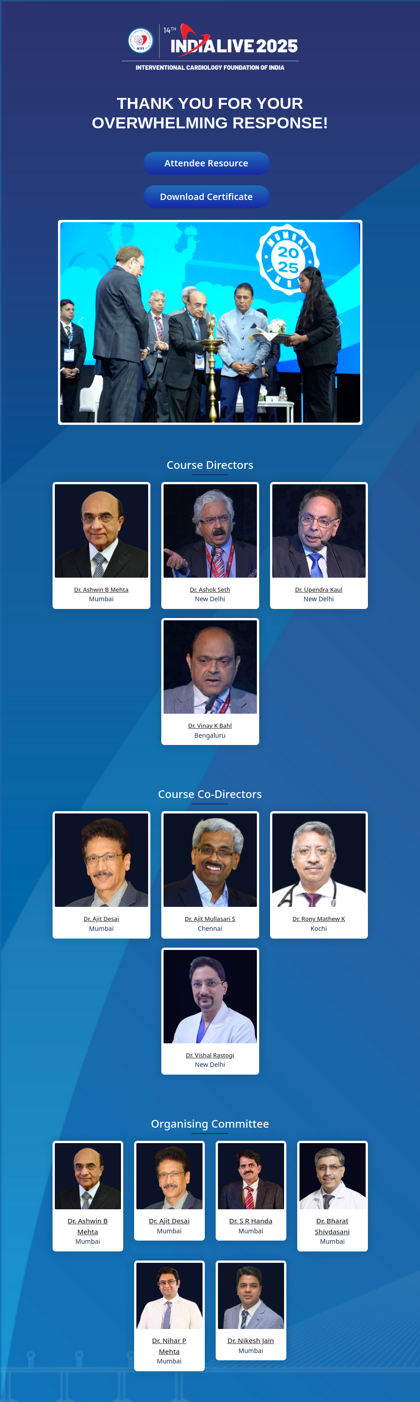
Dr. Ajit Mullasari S (210, 919)
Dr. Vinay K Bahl (210, 725)
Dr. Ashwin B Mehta (101, 589)
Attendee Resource (206, 163)
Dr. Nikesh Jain (250, 1340)
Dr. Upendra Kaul (319, 589)
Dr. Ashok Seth (210, 589)
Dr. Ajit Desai (101, 919)
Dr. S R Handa (251, 1220)
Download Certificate (206, 196)
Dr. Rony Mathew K (318, 919)
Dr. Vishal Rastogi (210, 1055)
